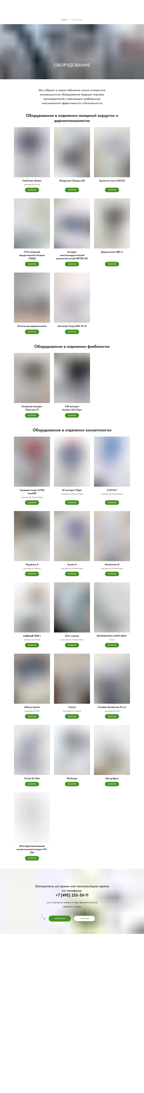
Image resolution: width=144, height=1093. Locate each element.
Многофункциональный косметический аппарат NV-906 (32, 849)
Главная (64, 20)
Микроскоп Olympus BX (72, 180)
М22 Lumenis (72, 635)
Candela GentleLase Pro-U (112, 707)
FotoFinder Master (32, 180)
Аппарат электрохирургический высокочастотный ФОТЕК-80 (72, 255)
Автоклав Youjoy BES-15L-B (72, 326)
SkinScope (72, 778)
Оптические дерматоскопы (32, 326)
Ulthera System (32, 707)
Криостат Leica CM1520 (112, 180)
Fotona (72, 707)
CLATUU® (112, 490)
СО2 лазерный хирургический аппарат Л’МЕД (32, 255)
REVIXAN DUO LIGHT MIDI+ (112, 635)
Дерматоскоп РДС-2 (112, 251)
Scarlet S (72, 564)
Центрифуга (112, 778)
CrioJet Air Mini (32, 778)
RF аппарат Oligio (72, 490)
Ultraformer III (112, 564)
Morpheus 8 (32, 564)
